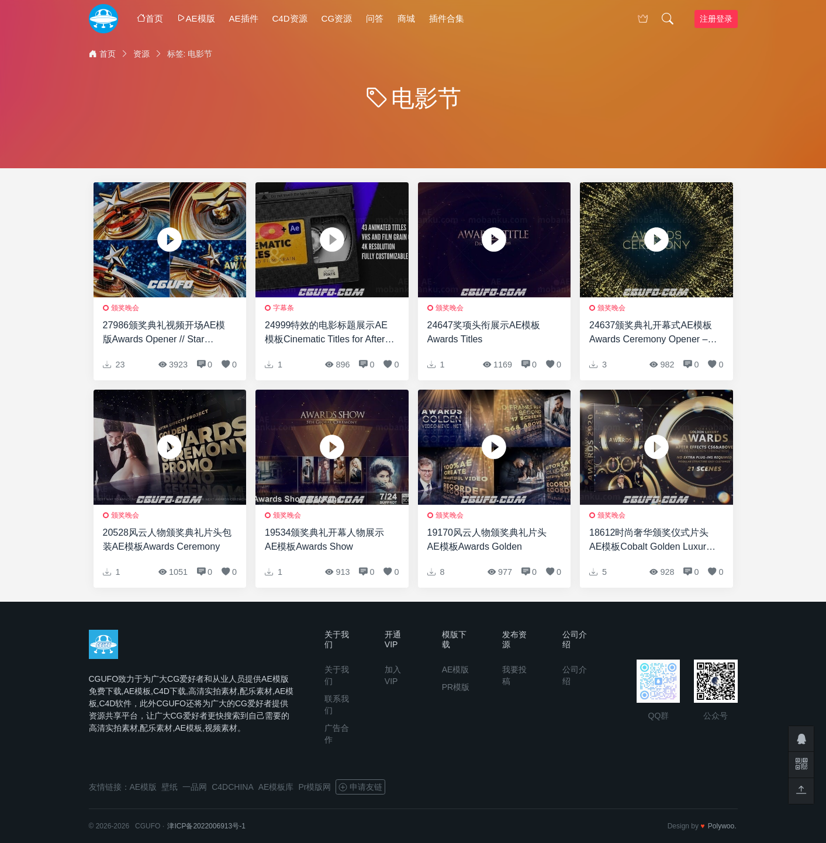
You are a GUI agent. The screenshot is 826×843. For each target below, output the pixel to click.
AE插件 (243, 18)
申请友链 (360, 787)
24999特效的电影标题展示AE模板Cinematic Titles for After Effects (326, 333)
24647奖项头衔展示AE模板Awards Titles (484, 332)
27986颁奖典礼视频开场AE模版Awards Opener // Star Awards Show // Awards (164, 333)
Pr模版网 (314, 787)
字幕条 (283, 308)
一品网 (194, 787)
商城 (406, 18)
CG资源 (337, 18)
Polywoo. (722, 826)
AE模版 (196, 18)
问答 (374, 18)
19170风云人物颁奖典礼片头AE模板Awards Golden (487, 539)
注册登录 (716, 18)
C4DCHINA (233, 787)
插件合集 (446, 18)
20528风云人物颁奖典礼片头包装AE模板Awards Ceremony (167, 539)
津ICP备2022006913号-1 (206, 826)
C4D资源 (289, 18)
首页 (150, 18)
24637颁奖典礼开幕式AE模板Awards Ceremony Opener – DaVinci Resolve (650, 333)
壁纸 (169, 787)
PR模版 (455, 687)
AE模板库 (276, 787)
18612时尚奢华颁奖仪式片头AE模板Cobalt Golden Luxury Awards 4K (650, 541)
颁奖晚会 (125, 308)
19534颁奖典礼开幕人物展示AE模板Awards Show (325, 539)
